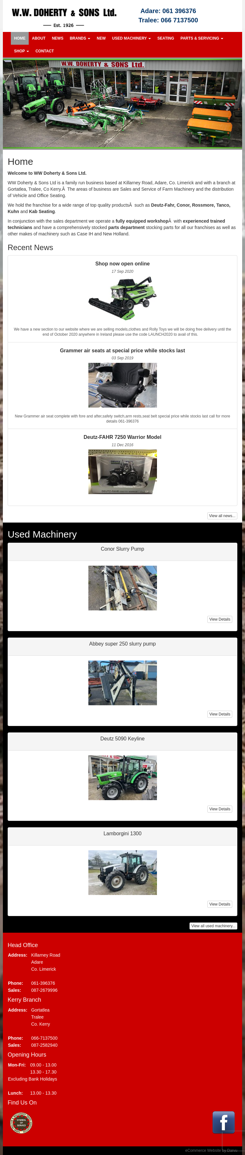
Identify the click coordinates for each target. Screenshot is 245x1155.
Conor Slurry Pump (122, 549)
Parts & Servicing (202, 38)
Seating (165, 38)
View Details (219, 619)
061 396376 (179, 10)
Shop (21, 51)
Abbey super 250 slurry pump (122, 643)
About (39, 38)
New (101, 38)
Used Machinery (131, 38)
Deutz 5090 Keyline (122, 738)
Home (20, 38)
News (57, 38)
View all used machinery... (213, 926)
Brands (80, 38)
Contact (44, 51)
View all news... (222, 516)
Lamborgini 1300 (122, 833)
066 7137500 (179, 20)
